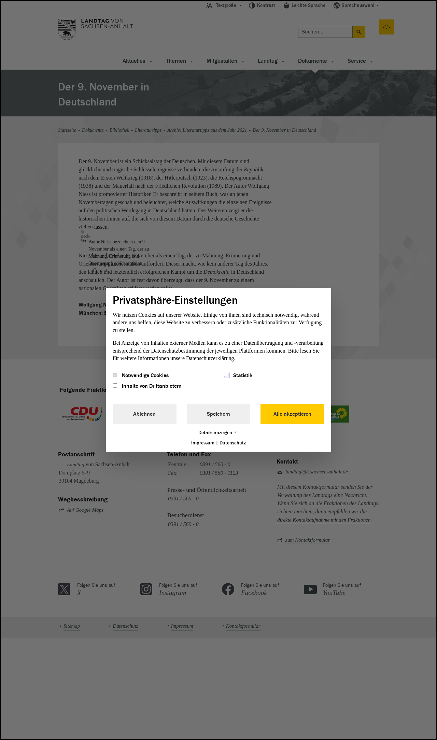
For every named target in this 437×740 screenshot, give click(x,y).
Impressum (202, 442)
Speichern (218, 413)
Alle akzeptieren (292, 413)
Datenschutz (233, 442)
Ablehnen (144, 413)
